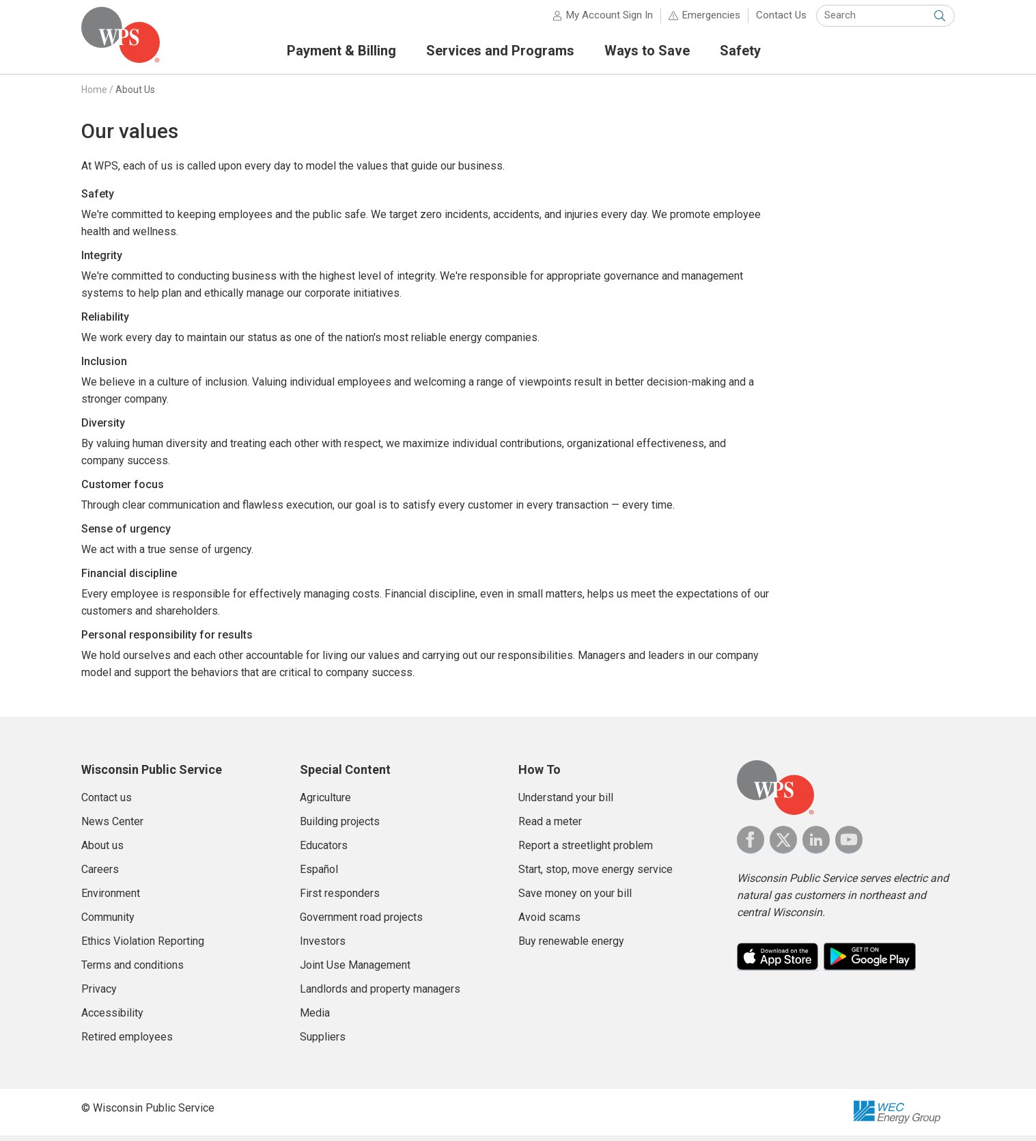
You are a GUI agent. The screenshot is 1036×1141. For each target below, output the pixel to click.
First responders (340, 898)
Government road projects (361, 922)
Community (108, 922)
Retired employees (127, 1042)
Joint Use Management (355, 970)
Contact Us (781, 20)
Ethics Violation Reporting (142, 946)
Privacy (99, 994)
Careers (100, 874)
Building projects (340, 826)
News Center (112, 826)
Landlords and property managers (380, 994)
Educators (324, 850)
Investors (323, 946)
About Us (135, 95)
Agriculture (325, 802)
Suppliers (323, 1042)
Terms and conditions (132, 970)
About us (102, 850)
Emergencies (711, 20)
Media (315, 1018)
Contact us (106, 802)
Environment (110, 898)
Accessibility (112, 1018)
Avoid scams (549, 922)
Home (94, 95)
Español (319, 874)
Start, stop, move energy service (595, 874)
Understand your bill (565, 802)
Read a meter (550, 826)
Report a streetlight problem (585, 850)
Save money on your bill (575, 898)
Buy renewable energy (571, 946)
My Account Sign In (609, 20)
